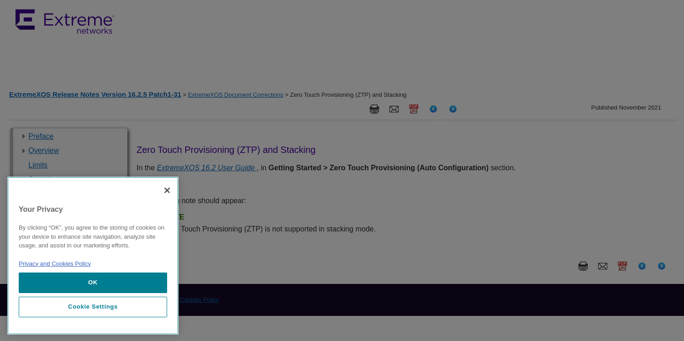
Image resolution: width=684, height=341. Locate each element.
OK (93, 282)
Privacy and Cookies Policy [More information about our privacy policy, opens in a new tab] (55, 263)
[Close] (167, 190)
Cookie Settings (93, 306)
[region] (93, 256)
